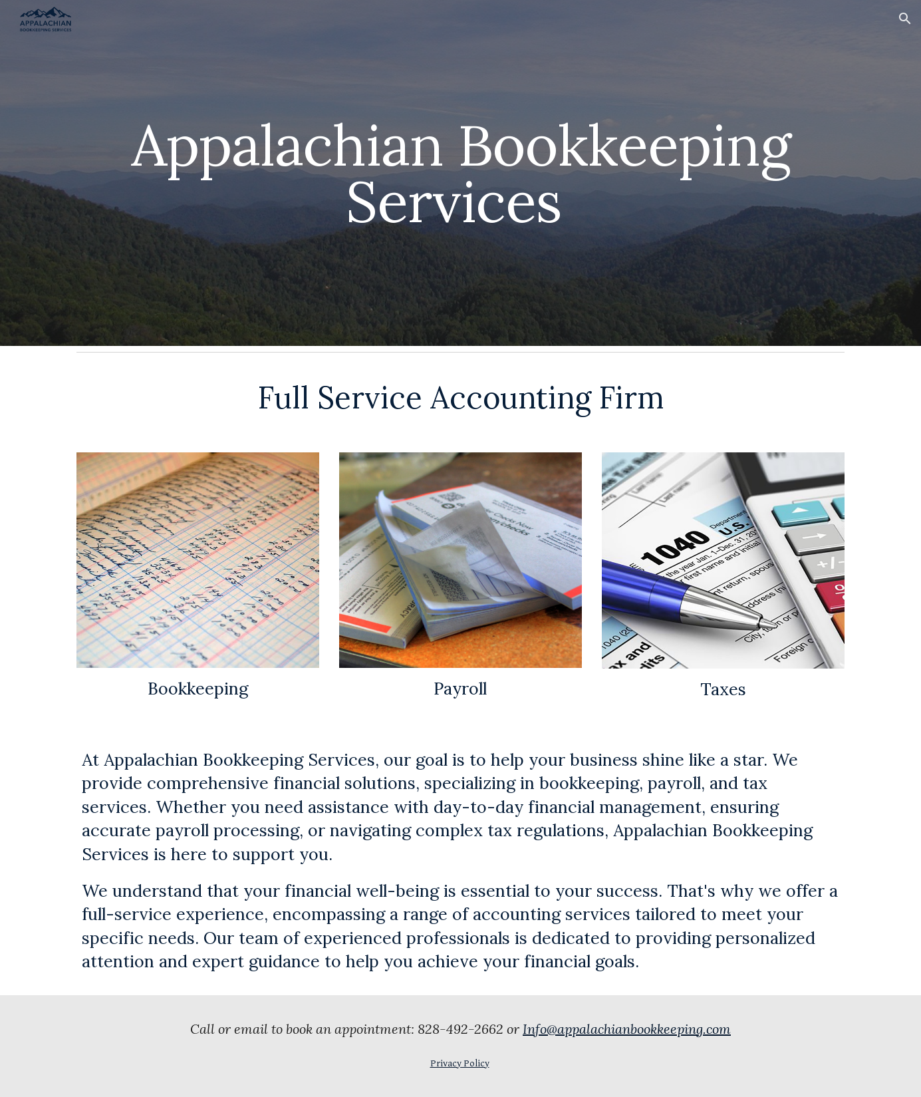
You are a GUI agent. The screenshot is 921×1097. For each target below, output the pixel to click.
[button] (905, 19)
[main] (460, 173)
